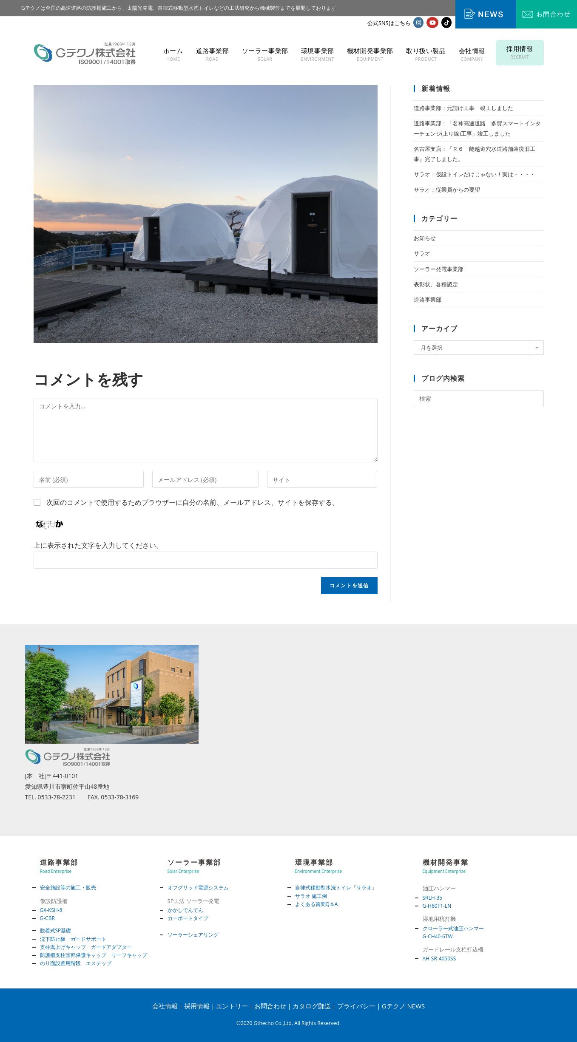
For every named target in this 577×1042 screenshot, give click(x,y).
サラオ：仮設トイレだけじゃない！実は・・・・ (474, 174)
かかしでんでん (185, 910)
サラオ (422, 253)
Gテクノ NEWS (403, 1006)
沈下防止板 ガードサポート (73, 939)
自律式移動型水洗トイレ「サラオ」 (336, 887)
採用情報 (197, 1006)
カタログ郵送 (312, 1006)
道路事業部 (427, 299)
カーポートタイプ (188, 918)
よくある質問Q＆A (316, 904)
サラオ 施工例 (311, 896)
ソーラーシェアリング (193, 934)
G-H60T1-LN (437, 905)
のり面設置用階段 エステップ (75, 963)
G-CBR (47, 918)
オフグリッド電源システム (198, 887)
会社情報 (165, 1006)
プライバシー (356, 1006)
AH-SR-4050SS (439, 958)
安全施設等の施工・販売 (68, 887)
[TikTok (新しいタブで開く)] (446, 22)
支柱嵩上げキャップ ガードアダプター (86, 947)
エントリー (232, 1006)
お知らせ (425, 238)
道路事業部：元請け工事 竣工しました (463, 108)
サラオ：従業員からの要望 (447, 189)
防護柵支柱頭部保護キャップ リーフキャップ (93, 955)
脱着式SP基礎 (55, 930)
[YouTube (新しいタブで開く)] (432, 22)
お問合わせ (270, 1006)
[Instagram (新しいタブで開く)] (418, 22)
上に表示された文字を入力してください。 (98, 545)
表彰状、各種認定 (436, 284)
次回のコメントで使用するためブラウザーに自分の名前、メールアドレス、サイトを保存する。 (192, 502)
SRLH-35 (433, 897)
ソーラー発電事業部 (438, 269)
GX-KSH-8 (51, 910)
